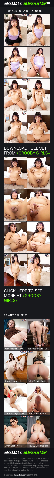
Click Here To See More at (23, 295)
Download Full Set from (27, 151)
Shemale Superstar (21, 475)
